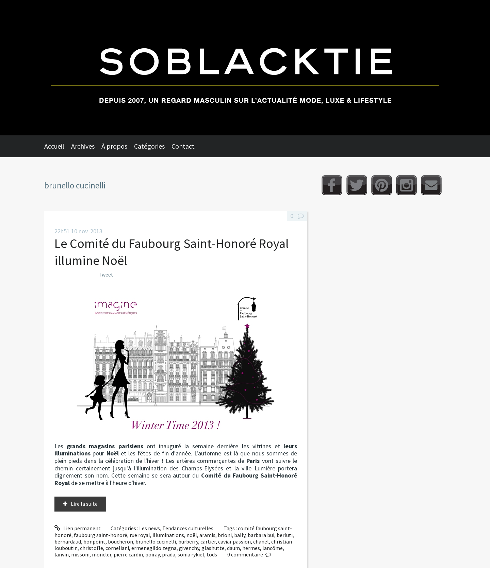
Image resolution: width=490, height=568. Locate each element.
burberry (188, 541)
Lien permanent (77, 528)
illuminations (168, 535)
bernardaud (67, 541)
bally (239, 535)
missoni (80, 554)
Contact (183, 146)
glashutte (213, 548)
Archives (83, 146)
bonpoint (94, 541)
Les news (149, 528)
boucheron (120, 541)
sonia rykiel (191, 554)
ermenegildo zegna (154, 548)
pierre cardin (128, 554)
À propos (114, 146)
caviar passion (234, 541)
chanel (261, 541)
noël (191, 535)
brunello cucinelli (155, 541)
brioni (225, 535)
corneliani (117, 548)
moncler (101, 554)
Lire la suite (84, 503)
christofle (91, 548)
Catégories (149, 146)
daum (233, 548)
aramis (207, 535)
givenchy (189, 548)
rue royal (140, 535)
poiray (152, 554)
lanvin (61, 554)
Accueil (54, 146)
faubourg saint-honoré (100, 535)
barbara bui (261, 535)
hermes (251, 548)
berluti (285, 535)
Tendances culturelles (187, 528)
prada (168, 554)
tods (212, 554)
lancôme (272, 548)
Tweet (106, 274)
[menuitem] (57, 146)
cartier (208, 541)
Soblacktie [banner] (245, 67)
